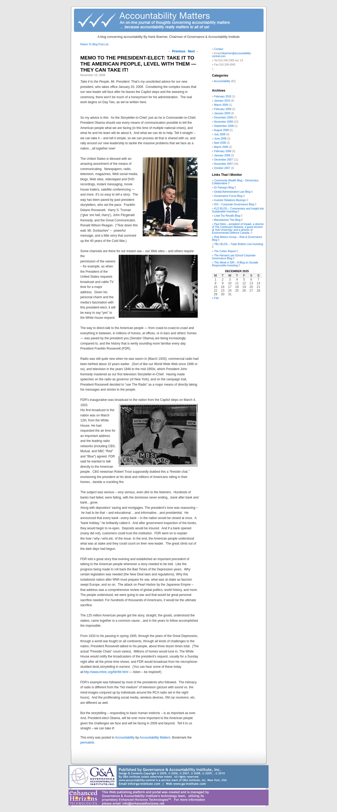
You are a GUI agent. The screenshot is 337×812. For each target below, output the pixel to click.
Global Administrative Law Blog (232, 191)
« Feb (215, 298)
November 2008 (223, 121)
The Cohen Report (225, 251)
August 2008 (221, 130)
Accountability (125, 737)
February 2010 (222, 96)
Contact (218, 49)
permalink (87, 742)
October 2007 (222, 168)
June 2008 (220, 138)
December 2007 (223, 159)
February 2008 (222, 151)
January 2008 (222, 155)
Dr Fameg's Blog (224, 187)
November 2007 (223, 163)
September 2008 (224, 125)
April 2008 (220, 142)
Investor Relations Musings (230, 200)
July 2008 (219, 134)
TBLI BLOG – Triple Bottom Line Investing (238, 244)
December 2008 (223, 117)
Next (193, 51)
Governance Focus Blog (228, 196)
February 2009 (222, 109)
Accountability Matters (155, 737)
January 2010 (222, 100)
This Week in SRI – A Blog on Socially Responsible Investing (235, 264)
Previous (176, 51)
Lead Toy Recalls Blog (227, 215)
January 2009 (222, 113)
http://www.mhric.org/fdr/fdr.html (106, 672)
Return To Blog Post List (94, 44)
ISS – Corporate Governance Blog (234, 204)
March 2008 (221, 147)
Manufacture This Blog (227, 219)
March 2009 (221, 104)
